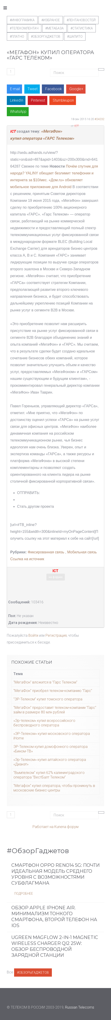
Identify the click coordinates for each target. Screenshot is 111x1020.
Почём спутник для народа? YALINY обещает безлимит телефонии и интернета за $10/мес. (54, 173)
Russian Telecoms (79, 1007)
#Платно (17, 36)
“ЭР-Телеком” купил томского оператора (47, 699)
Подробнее (23, 893)
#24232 (99, 119)
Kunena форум (66, 827)
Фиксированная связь (45, 552)
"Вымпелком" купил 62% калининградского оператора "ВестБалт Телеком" (49, 774)
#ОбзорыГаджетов (33, 972)
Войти (33, 635)
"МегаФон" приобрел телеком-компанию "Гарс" (52, 691)
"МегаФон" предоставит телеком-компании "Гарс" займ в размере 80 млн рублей (54, 709)
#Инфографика (22, 20)
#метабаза (54, 28)
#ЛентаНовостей (81, 20)
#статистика (82, 28)
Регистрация (56, 635)
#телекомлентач (24, 28)
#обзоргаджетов (45, 36)
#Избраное (50, 20)
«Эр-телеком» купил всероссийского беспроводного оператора (44, 722)
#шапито (75, 36)
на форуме (56, 577)
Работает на (43, 827)
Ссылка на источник (27, 559)
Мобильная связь (82, 552)
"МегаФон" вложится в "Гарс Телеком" (45, 682)
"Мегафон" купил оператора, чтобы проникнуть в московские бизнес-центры (54, 787)
